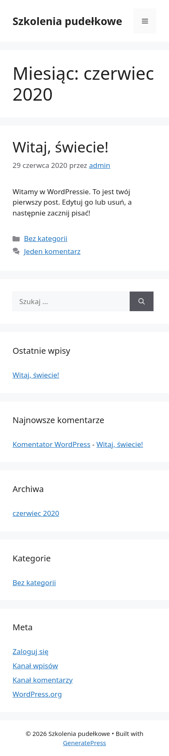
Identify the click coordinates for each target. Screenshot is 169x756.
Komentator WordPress (51, 444)
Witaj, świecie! (60, 147)
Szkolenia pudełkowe (67, 21)
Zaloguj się (31, 651)
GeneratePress (84, 742)
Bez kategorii (45, 238)
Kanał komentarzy (43, 680)
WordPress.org (37, 694)
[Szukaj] (142, 302)
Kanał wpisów (35, 665)
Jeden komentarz (52, 251)
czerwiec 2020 (36, 513)
